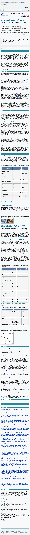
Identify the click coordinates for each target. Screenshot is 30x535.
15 (17, 104)
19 (8, 372)
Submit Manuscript (12, 10)
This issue (3, 14)
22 (21, 378)
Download (4, 48)
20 (26, 357)
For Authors (6, 10)
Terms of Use (12, 533)
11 (10, 365)
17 (23, 126)
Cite (7, 14)
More (23, 33)
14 (15, 101)
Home (2, 10)
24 (16, 386)
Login (17, 10)
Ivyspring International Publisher (8, 531)
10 (28, 100)
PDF (22, 13)
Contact (20, 10)
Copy (4, 501)
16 (16, 101)
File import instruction (10, 48)
